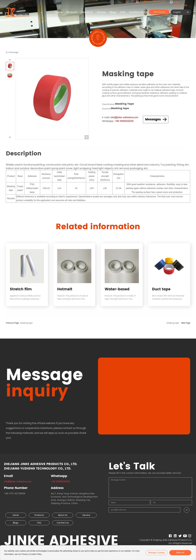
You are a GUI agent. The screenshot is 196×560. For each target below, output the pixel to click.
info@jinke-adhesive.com (18, 481)
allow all (180, 552)
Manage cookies (156, 552)
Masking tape (26, 323)
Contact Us (63, 522)
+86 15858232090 (180, 4)
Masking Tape (124, 104)
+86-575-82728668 (14, 493)
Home (16, 515)
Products (39, 515)
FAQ (39, 522)
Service (86, 515)
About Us (62, 515)
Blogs (15, 522)
